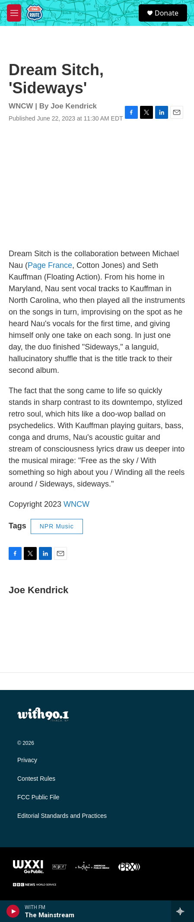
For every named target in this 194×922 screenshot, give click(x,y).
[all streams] (182, 911)
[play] (13, 911)
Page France (50, 265)
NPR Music (57, 526)
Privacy (27, 760)
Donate (166, 13)
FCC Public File (38, 797)
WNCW (76, 504)
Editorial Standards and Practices (62, 816)
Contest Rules (36, 779)
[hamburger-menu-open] (14, 13)
